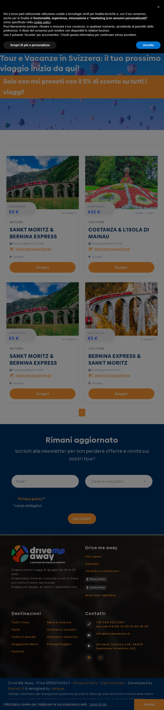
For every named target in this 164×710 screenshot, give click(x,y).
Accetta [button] (148, 45)
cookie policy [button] (42, 22)
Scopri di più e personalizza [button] (30, 45)
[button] (158, 6)
